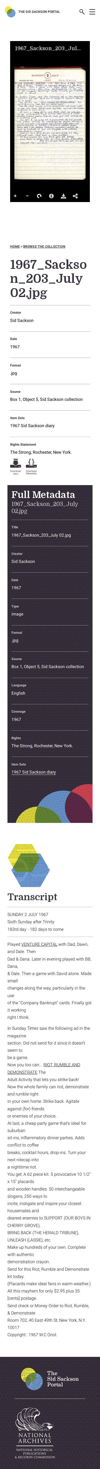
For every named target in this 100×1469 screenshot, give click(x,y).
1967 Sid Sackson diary (32, 425)
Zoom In (15, 196)
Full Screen (15, 207)
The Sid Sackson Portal (39, 12)
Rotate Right (39, 196)
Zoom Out (27, 196)
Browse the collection (44, 246)
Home (15, 246)
